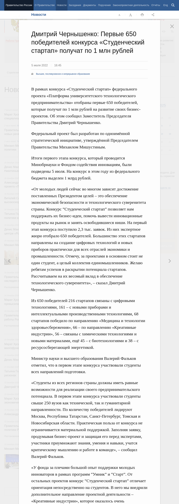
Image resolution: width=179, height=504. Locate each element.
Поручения (104, 5)
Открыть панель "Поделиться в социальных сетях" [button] (153, 15)
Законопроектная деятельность (131, 5)
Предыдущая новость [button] (169, 261)
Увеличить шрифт (131, 15)
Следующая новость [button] (9, 261)
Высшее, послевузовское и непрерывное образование (63, 74)
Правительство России (19, 5)
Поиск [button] (173, 5)
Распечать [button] (142, 15)
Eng (165, 5)
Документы (89, 5)
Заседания (75, 5)
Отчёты (155, 5)
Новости (61, 5)
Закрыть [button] (174, 28)
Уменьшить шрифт (119, 15)
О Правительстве (45, 5)
